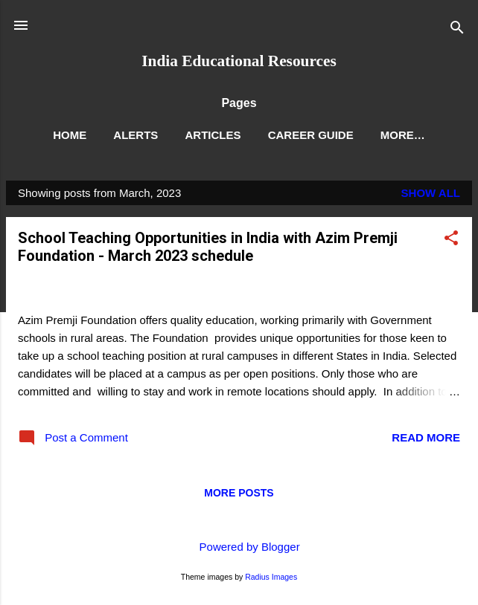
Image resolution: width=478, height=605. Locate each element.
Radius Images (271, 576)
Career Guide (311, 135)
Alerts (135, 135)
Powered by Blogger (238, 546)
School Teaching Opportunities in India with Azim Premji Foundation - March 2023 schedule (208, 247)
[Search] (457, 30)
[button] (451, 240)
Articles (212, 135)
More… (402, 135)
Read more (426, 437)
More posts (238, 493)
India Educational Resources (239, 61)
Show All (430, 193)
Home (69, 135)
